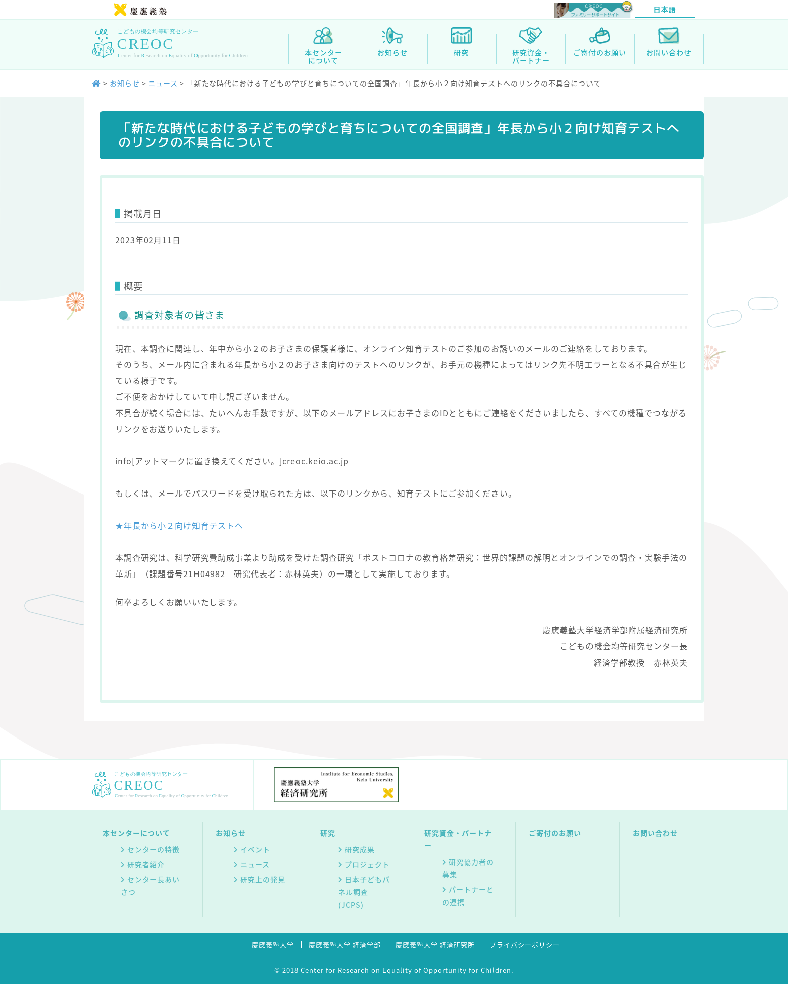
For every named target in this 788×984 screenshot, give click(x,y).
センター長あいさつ (150, 885)
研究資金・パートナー (458, 839)
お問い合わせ (655, 833)
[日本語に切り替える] (665, 10)
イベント (255, 849)
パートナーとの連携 (468, 895)
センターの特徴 (153, 849)
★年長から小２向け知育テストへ (179, 525)
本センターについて (136, 833)
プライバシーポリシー (524, 944)
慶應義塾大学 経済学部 (345, 944)
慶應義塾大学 (273, 944)
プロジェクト (367, 864)
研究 (327, 833)
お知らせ (231, 833)
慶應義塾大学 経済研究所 (435, 944)
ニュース (255, 864)
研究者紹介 (146, 864)
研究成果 (360, 849)
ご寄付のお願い (555, 833)
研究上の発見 (262, 879)
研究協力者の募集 (468, 868)
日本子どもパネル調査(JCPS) (364, 892)
